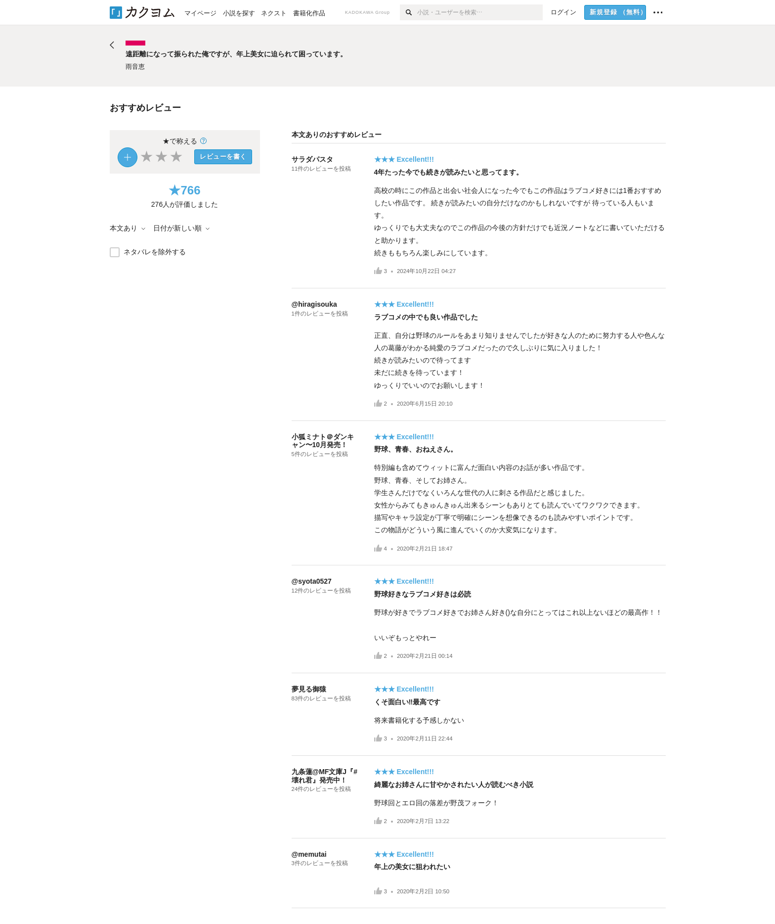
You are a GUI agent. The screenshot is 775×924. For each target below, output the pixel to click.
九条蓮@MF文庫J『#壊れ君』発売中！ (324, 776)
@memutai (309, 854)
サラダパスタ (312, 159)
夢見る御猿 (309, 689)
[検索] (408, 12)
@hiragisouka (314, 304)
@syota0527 (312, 581)
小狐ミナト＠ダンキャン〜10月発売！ (323, 441)
